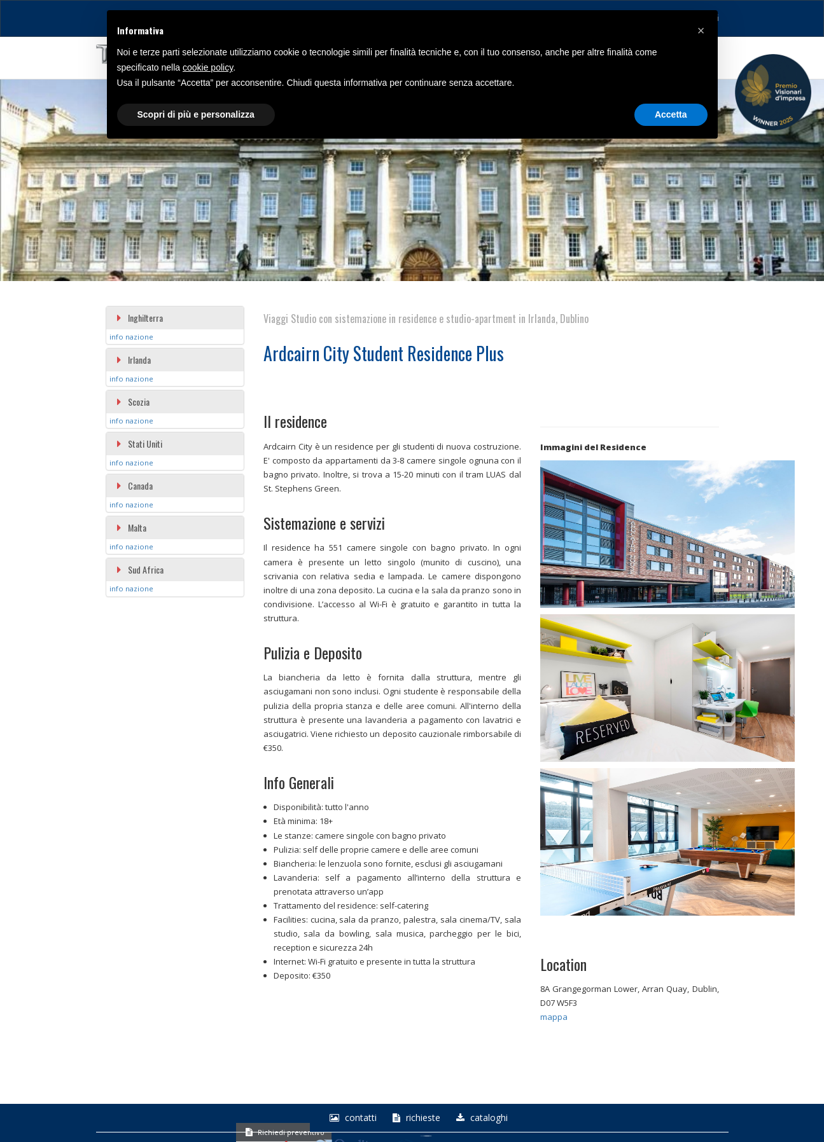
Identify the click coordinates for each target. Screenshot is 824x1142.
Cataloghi (480, 1117)
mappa (554, 1016)
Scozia (133, 401)
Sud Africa (140, 569)
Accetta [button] (671, 114)
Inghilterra (139, 317)
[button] (701, 30)
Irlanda (133, 359)
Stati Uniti (139, 443)
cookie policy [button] (208, 67)
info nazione (131, 336)
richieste (414, 1117)
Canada (134, 485)
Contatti (351, 1117)
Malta (131, 527)
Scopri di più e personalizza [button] (196, 114)
